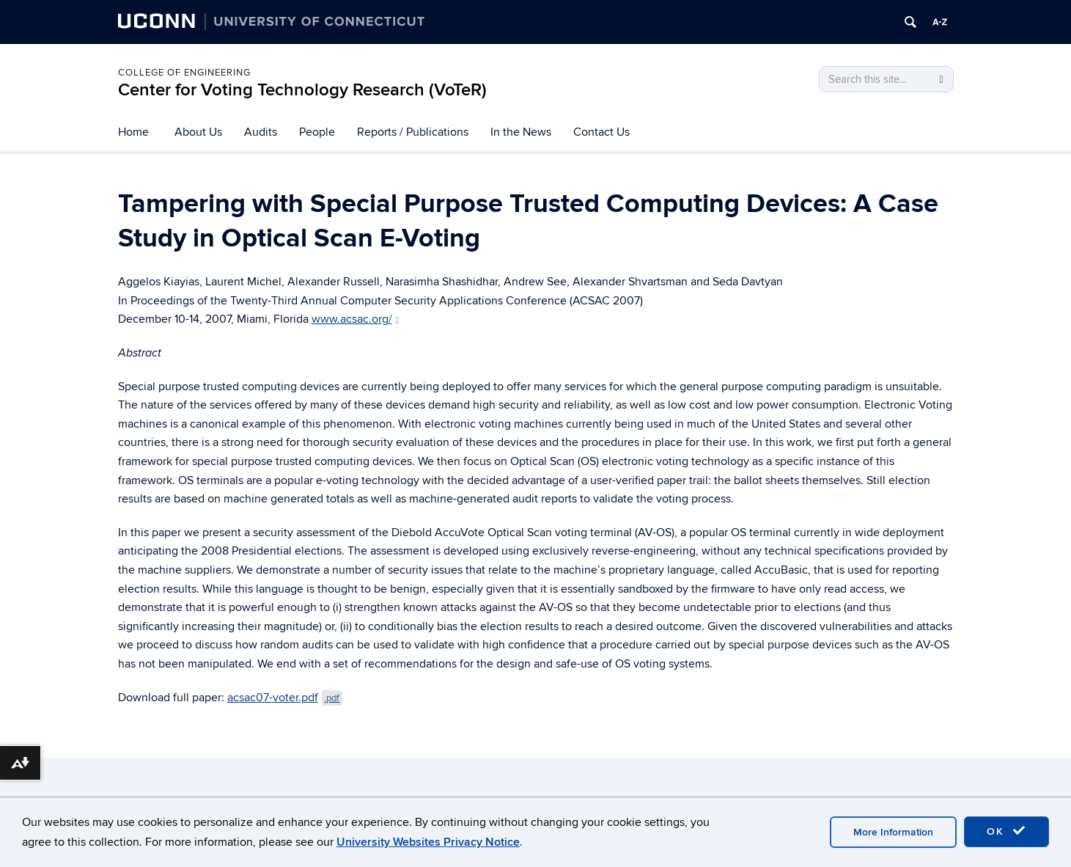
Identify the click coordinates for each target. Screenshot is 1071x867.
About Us (198, 132)
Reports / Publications (412, 132)
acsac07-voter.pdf (285, 697)
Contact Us (601, 132)
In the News (520, 132)
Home (133, 132)
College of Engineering (184, 72)
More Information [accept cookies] (893, 832)
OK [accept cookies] (1006, 831)
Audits (260, 132)
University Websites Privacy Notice (428, 842)
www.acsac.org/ (356, 319)
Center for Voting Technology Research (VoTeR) (302, 89)
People (317, 132)
